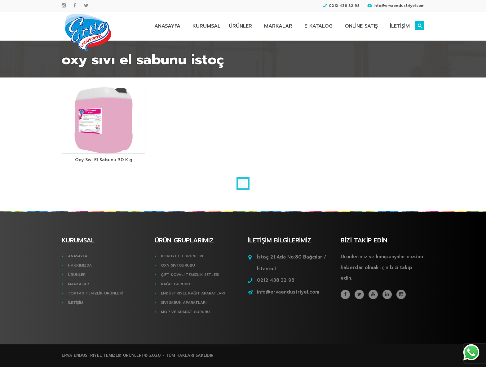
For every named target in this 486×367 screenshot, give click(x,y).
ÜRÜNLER (240, 26)
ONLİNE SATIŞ (361, 26)
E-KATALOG (318, 26)
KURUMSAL (206, 26)
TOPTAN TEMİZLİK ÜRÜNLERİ (95, 293)
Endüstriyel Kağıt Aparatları (193, 293)
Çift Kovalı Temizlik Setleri (190, 274)
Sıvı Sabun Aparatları (183, 302)
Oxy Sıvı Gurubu (178, 265)
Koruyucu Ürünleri (182, 256)
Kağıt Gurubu (175, 284)
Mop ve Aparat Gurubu (185, 312)
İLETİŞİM (400, 26)
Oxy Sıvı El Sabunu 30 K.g (103, 160)
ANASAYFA (167, 26)
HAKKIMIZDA (80, 265)
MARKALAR (278, 26)
